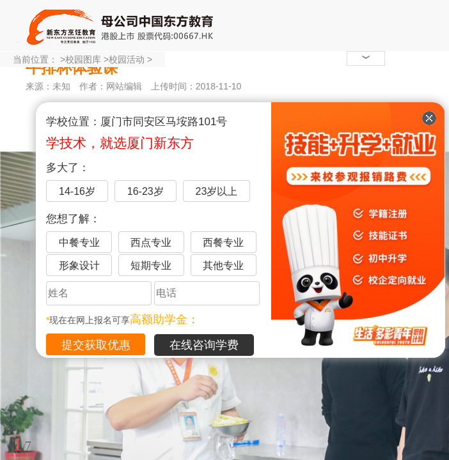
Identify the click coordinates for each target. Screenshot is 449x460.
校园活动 (127, 59)
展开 (431, 385)
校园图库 (83, 59)
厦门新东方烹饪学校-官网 (121, 25)
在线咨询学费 (204, 345)
